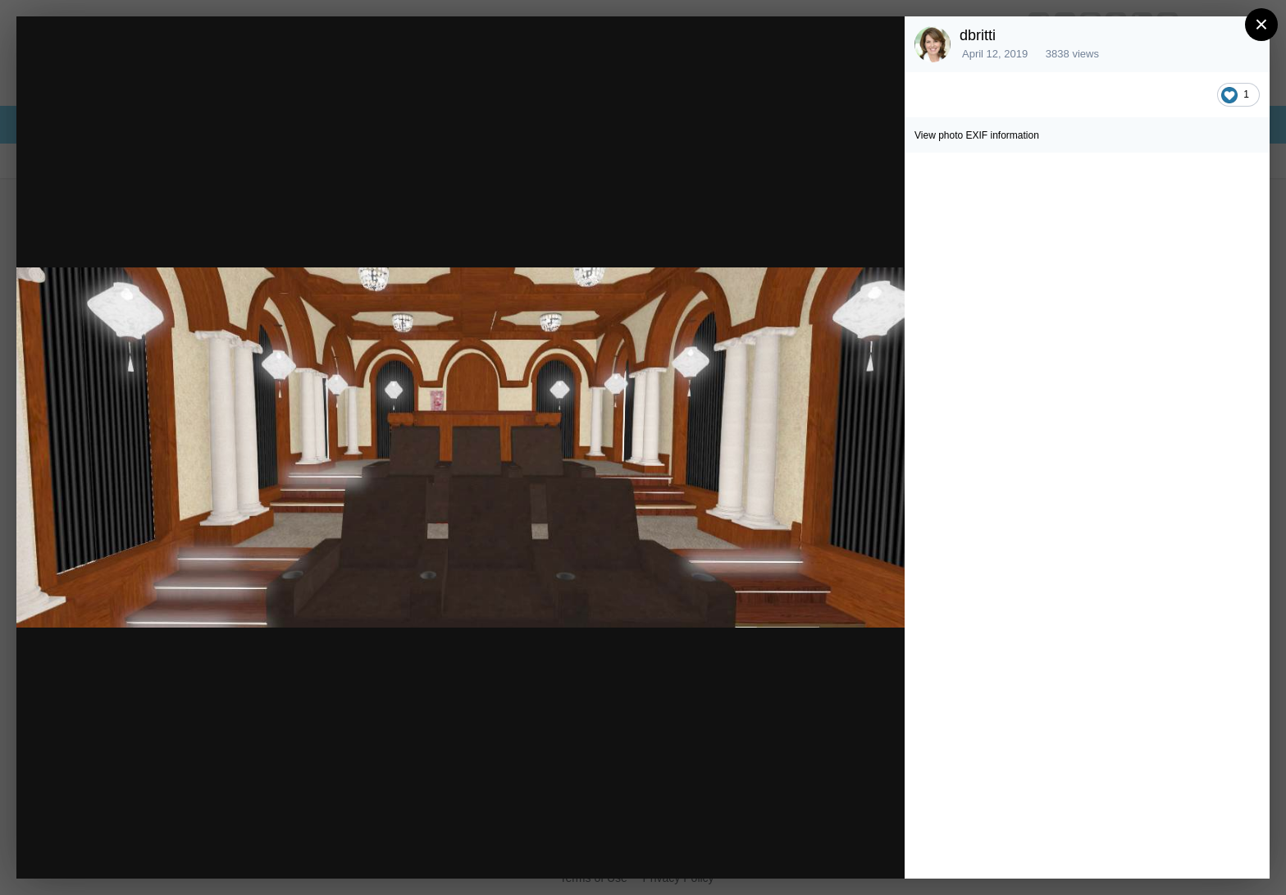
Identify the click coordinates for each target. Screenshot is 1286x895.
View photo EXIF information (976, 135)
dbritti (978, 35)
